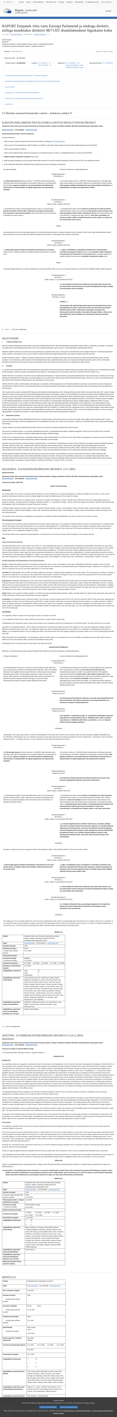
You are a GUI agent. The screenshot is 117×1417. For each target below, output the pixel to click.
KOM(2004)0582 (16, 34)
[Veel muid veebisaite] (107, 2)
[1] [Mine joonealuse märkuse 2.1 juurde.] (64, 141)
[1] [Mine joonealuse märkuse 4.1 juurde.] (17, 656)
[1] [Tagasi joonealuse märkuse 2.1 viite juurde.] (3, 329)
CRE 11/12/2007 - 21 (45, 65)
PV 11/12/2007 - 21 (44, 63)
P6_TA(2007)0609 (108, 63)
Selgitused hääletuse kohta (74, 65)
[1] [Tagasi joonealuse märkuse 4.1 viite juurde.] (3, 1026)
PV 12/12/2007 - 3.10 (73, 63)
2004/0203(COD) (39, 34)
